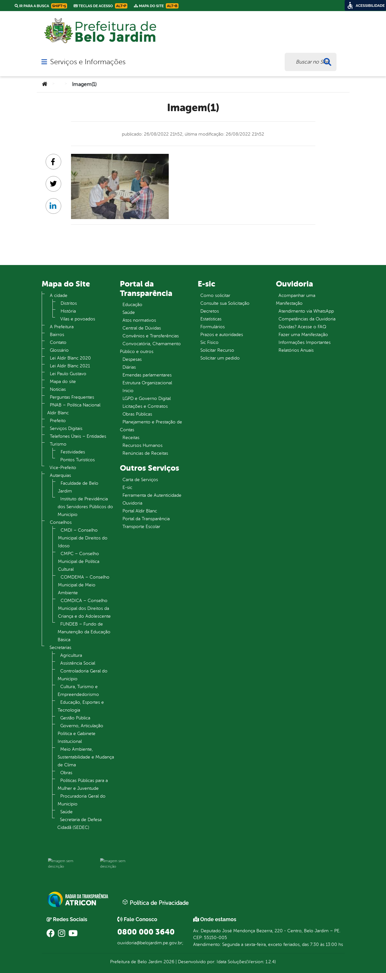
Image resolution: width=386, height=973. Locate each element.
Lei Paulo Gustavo (68, 373)
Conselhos (61, 522)
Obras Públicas (137, 414)
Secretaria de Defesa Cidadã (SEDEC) (79, 823)
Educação (132, 304)
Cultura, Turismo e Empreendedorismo (78, 690)
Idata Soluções (231, 961)
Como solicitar (215, 295)
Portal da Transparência (146, 518)
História (68, 311)
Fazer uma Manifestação (303, 334)
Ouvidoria (132, 503)
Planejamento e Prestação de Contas (151, 426)
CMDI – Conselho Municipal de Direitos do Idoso (82, 538)
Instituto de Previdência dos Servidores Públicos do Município (85, 506)
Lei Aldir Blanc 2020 (70, 358)
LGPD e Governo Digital (146, 398)
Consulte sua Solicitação (225, 303)
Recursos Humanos (142, 445)
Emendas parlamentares (147, 375)
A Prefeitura (62, 326)
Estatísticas (211, 319)
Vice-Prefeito (63, 467)
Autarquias (60, 475)
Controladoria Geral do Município (82, 675)
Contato (58, 342)
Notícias (58, 389)
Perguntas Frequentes (72, 397)
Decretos (209, 311)
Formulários (212, 326)
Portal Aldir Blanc (139, 511)
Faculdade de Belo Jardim (78, 487)
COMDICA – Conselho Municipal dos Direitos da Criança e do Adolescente (84, 608)
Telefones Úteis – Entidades (78, 436)
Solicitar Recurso (217, 350)
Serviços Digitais (66, 428)
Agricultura (71, 655)
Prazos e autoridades (221, 334)
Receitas (130, 437)
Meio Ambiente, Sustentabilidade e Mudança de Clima (86, 757)
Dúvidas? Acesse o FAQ (302, 326)
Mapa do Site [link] (156, 6)
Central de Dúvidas (141, 328)
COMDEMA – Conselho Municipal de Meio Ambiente (83, 585)
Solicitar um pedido (220, 358)
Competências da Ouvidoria (307, 319)
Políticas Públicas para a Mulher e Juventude (83, 784)
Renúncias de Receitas (145, 453)
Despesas (132, 359)
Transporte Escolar (141, 526)
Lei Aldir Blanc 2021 (70, 365)
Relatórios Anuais (296, 350)
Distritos (69, 303)
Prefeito (58, 420)
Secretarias (60, 647)
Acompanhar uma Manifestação (295, 299)
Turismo (58, 444)
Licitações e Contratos (145, 406)
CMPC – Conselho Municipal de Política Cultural (78, 561)
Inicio (128, 390)
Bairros (57, 334)
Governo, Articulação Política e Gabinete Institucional (80, 733)
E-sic (127, 487)
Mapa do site (63, 381)
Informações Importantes (305, 342)
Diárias (129, 367)
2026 (168, 961)
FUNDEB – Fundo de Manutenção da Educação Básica (84, 632)
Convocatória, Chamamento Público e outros (150, 347)
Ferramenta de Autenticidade (151, 495)
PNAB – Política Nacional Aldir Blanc (73, 409)
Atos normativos (139, 320)
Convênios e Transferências (150, 335)
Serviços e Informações (87, 62)
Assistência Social (77, 663)
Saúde (66, 811)
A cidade (58, 295)
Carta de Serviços (140, 479)
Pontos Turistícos (77, 459)
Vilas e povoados (77, 319)
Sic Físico (209, 342)
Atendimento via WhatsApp (306, 311)
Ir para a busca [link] (41, 6)
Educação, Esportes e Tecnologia (81, 706)
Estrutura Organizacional (147, 382)
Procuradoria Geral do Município (82, 800)
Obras (66, 772)
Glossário (59, 350)
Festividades (73, 452)
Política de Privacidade (155, 902)
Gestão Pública (75, 717)
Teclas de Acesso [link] (100, 6)
